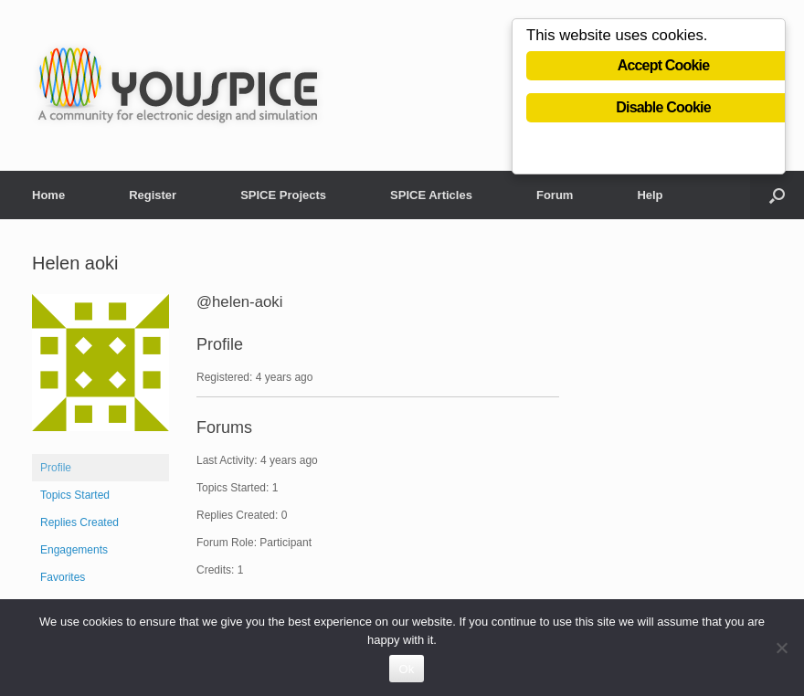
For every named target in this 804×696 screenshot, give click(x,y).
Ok (406, 669)
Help (649, 195)
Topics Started (75, 495)
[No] (781, 647)
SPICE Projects (283, 195)
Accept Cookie (664, 65)
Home (48, 195)
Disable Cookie (663, 107)
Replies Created (79, 522)
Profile (55, 467)
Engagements (74, 549)
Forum (554, 195)
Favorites (62, 577)
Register (152, 195)
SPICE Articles (431, 195)
